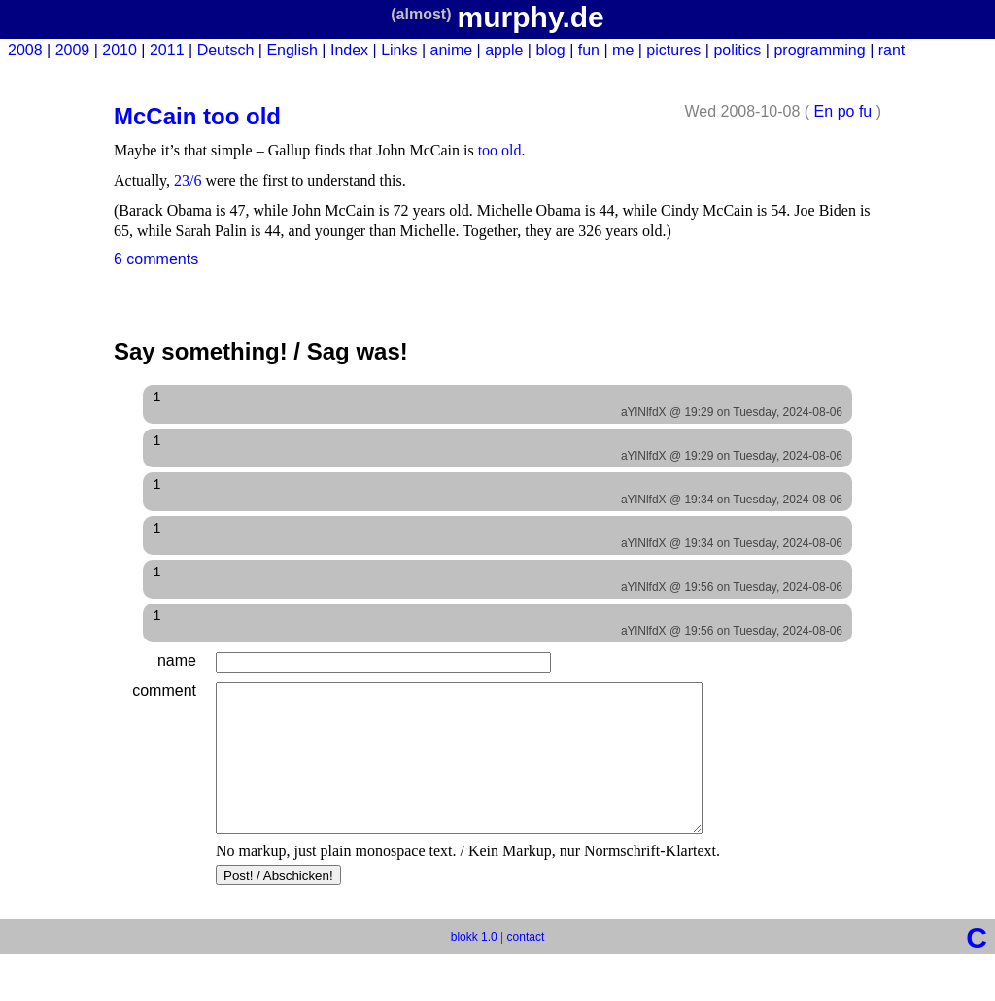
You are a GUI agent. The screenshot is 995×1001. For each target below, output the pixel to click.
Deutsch (226, 50)
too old (500, 150)
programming (819, 50)
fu (865, 111)
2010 (119, 50)
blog (550, 50)
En (824, 111)
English (291, 50)
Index (349, 50)
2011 (167, 50)
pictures (673, 50)
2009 (72, 50)
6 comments (156, 259)
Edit (810, 259)
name (176, 678)
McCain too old (197, 116)
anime (451, 50)
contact (526, 983)
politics (737, 50)
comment (164, 708)
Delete (859, 259)
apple (504, 50)
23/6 (187, 180)
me (623, 50)
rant (892, 50)
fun (589, 50)
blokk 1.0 (474, 983)
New (971, 50)
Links (399, 50)
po (846, 111)
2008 (25, 50)
